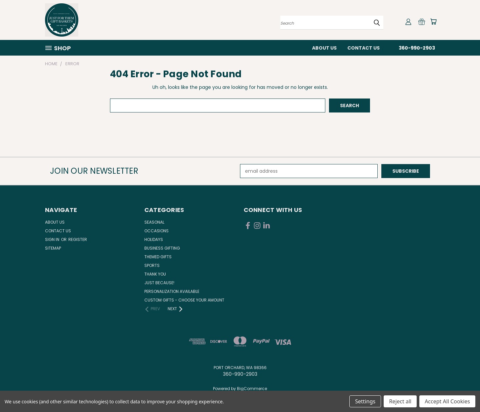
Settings (365, 401)
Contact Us (363, 48)
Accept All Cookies (447, 401)
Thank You (155, 274)
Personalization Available (171, 291)
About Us (324, 48)
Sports (152, 265)
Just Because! (159, 283)
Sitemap (53, 248)
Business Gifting (162, 248)
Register (77, 239)
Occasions (156, 231)
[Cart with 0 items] (433, 21)
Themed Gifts (158, 257)
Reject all (400, 401)
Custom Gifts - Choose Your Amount (184, 300)
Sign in (52, 239)
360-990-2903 (417, 48)
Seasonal (154, 222)
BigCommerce (252, 388)
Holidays (153, 239)
